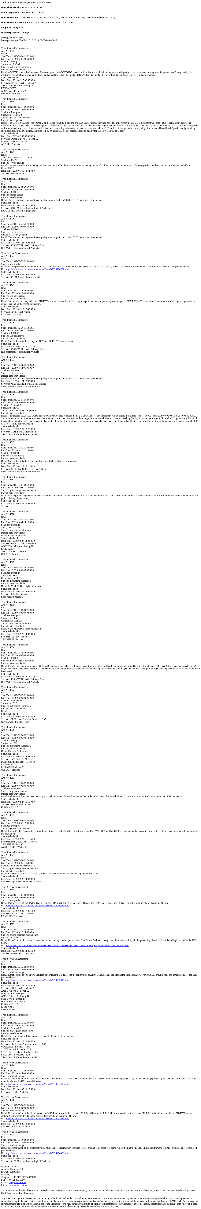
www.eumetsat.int (18, 1185)
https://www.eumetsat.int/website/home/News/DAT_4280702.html (37, 269)
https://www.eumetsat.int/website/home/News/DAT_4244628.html (37, 1084)
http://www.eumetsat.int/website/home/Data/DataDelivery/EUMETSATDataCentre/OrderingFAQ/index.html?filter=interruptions (67, 945)
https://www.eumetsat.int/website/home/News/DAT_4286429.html (37, 1153)
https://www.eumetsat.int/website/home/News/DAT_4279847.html (37, 905)
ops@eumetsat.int (17, 1182)
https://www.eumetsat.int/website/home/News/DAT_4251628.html (37, 1118)
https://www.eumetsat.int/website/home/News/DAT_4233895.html (37, 980)
